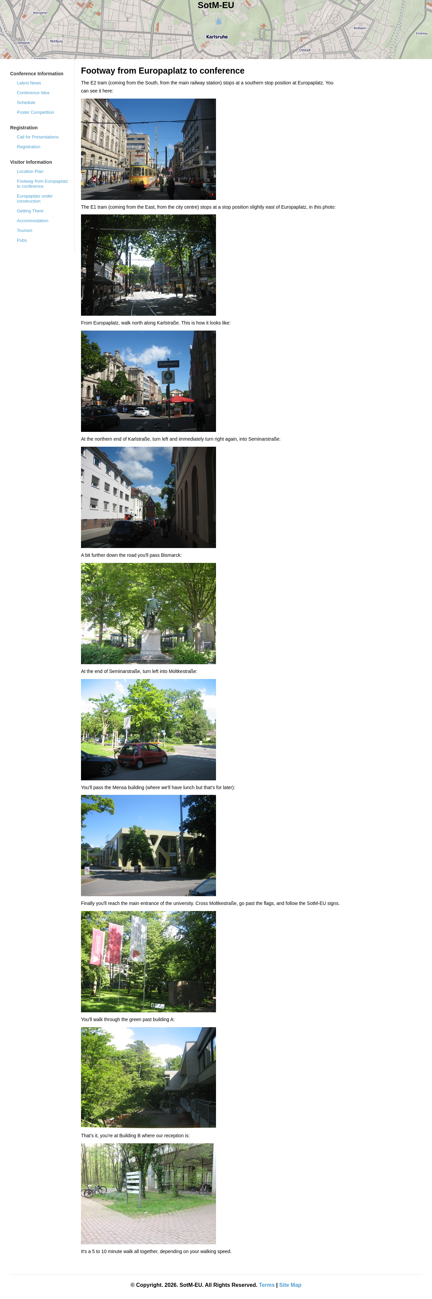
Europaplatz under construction (35, 198)
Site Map (290, 1285)
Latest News (29, 82)
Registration (28, 146)
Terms (267, 1285)
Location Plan (30, 171)
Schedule (26, 102)
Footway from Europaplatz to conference (42, 184)
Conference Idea (33, 92)
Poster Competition (35, 112)
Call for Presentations (38, 136)
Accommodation (32, 220)
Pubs (22, 240)
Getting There (30, 210)
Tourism (24, 230)
